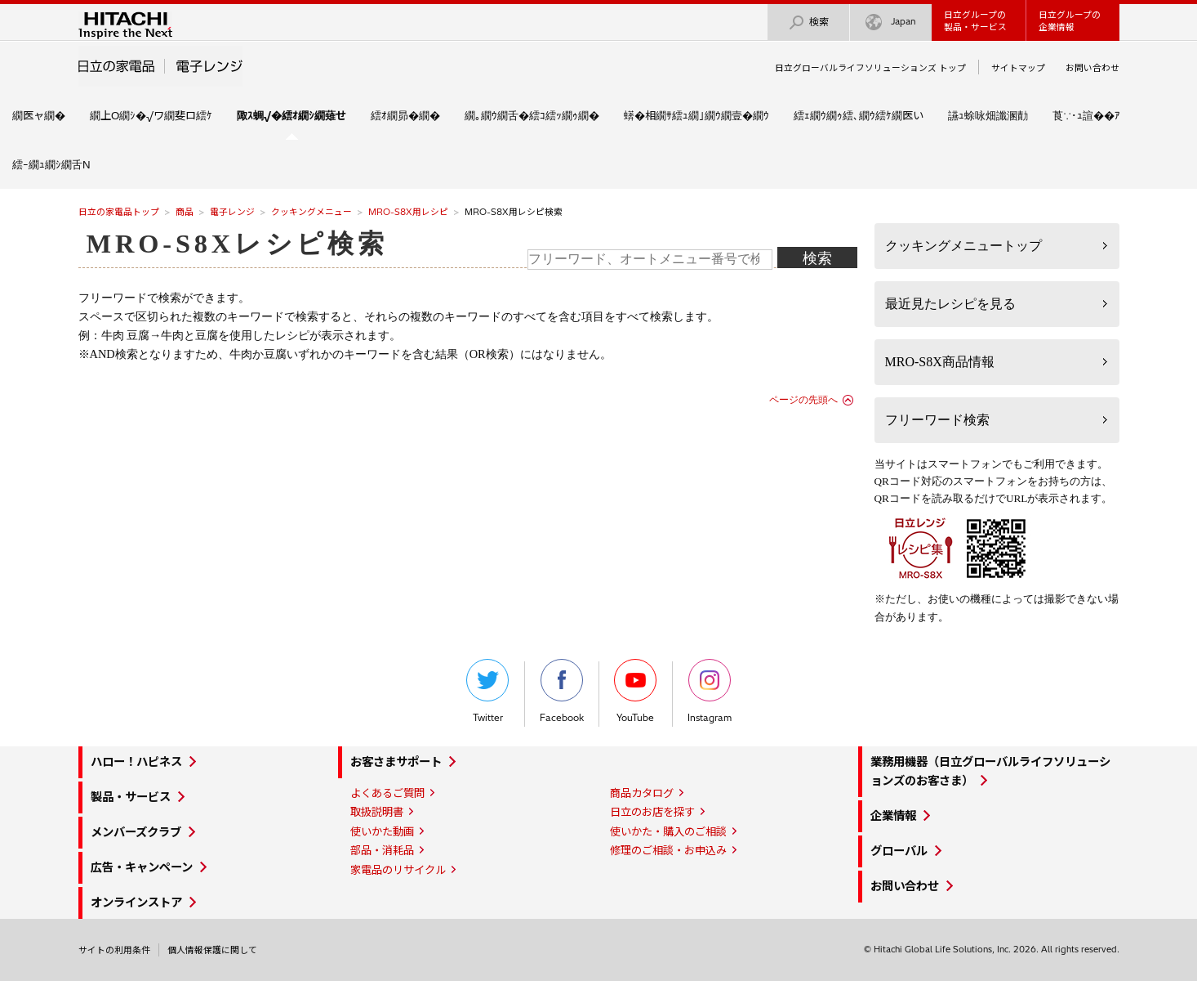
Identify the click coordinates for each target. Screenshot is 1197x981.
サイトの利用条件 (114, 950)
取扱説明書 (376, 811)
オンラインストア (136, 902)
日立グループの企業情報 (1070, 21)
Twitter (487, 691)
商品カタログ (642, 793)
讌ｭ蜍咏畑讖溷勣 (988, 115)
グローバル (899, 851)
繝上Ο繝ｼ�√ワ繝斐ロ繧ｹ (151, 115)
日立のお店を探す (652, 811)
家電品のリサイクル (398, 869)
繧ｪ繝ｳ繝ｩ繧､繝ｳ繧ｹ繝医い (858, 115)
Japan (890, 22)
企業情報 (893, 816)
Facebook (562, 691)
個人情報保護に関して (212, 950)
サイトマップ (1018, 68)
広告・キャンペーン (142, 867)
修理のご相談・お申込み (668, 850)
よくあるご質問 (387, 793)
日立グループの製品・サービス (975, 21)
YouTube (635, 691)
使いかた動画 (382, 831)
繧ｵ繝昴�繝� (405, 115)
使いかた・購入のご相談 (668, 831)
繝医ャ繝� (38, 115)
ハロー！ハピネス (136, 762)
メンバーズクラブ (136, 832)
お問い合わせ (1092, 68)
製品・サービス (131, 797)
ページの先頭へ (803, 399)
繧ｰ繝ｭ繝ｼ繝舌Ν (51, 164)
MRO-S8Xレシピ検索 (237, 243)
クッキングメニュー (311, 211)
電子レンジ (232, 211)
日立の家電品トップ (118, 211)
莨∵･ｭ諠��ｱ (1086, 115)
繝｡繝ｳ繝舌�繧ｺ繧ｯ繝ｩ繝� (532, 115)
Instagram (709, 691)
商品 (185, 211)
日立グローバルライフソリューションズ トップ (870, 68)
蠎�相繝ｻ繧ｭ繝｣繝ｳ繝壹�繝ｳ (696, 115)
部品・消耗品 (382, 850)
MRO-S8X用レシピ (408, 211)
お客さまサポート (396, 762)
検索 (808, 22)
